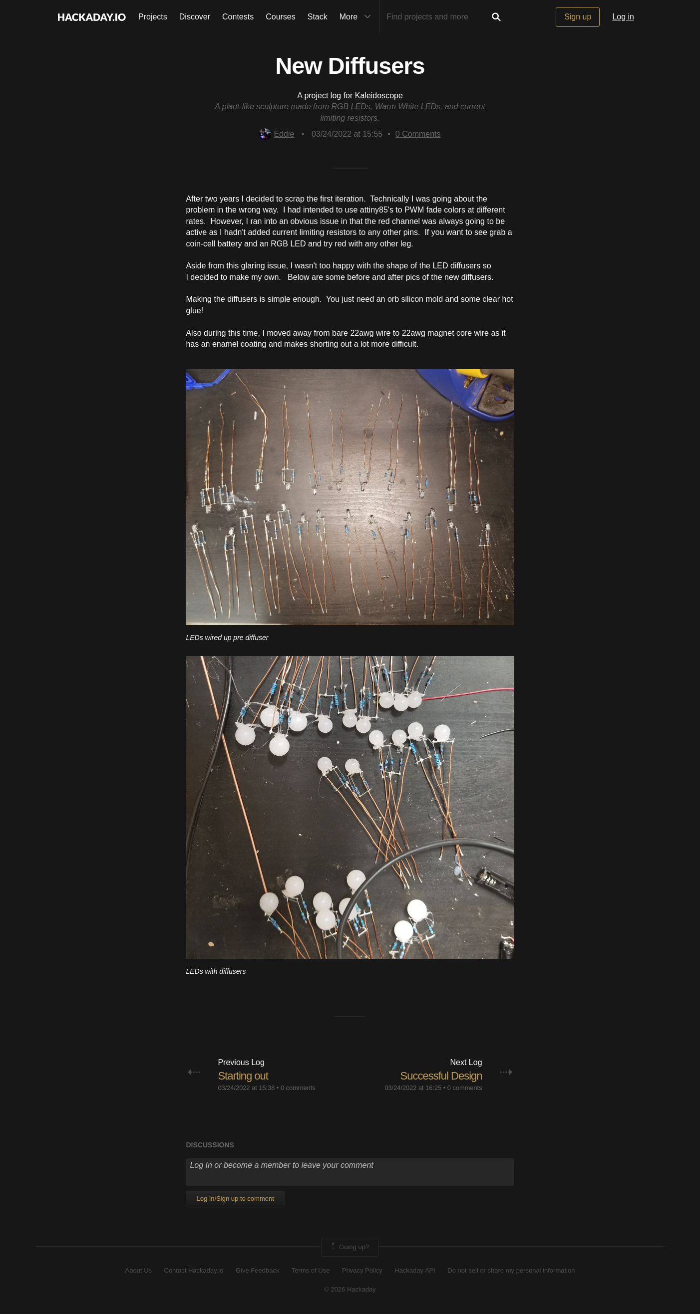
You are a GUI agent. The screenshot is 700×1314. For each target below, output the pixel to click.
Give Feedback (257, 1270)
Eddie (276, 134)
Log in (623, 16)
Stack (318, 16)
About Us (138, 1270)
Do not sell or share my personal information (511, 1270)
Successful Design (441, 1076)
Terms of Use (311, 1270)
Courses (281, 16)
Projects (152, 16)
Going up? (349, 1247)
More (357, 17)
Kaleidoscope (379, 95)
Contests (238, 16)
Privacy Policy (362, 1270)
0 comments (298, 1088)
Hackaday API (414, 1270)
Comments (418, 134)
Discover (194, 16)
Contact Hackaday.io (194, 1270)
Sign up (577, 16)
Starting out (243, 1076)
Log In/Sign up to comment (235, 1198)
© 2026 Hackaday (350, 1289)
